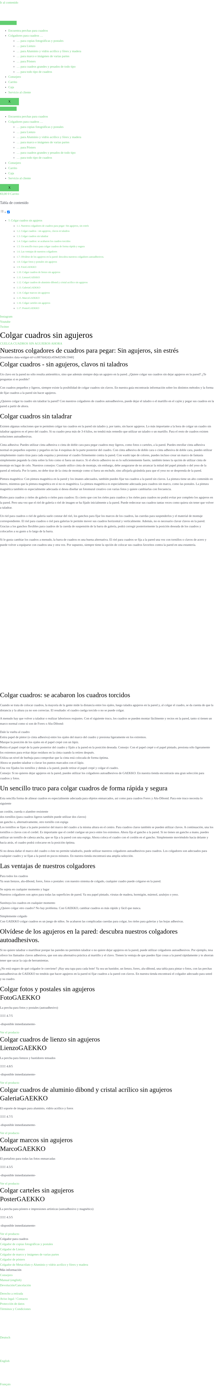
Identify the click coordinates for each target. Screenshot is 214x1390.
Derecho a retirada (11, 1293)
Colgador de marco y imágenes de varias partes (29, 1254)
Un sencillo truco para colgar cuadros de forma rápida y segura (53, 246)
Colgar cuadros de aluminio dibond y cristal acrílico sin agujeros (55, 282)
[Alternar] (8, 212)
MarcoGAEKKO (31, 298)
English (5, 1361)
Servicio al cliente (19, 92)
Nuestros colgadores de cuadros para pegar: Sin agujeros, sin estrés (55, 225)
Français (5, 1384)
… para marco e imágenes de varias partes (43, 56)
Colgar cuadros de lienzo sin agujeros (41, 272)
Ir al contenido (9, 2)
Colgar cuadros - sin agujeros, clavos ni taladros (45, 231)
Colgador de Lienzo (12, 1249)
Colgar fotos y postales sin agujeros (39, 261)
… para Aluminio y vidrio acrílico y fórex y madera (49, 51)
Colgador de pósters (12, 1259)
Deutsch (5, 1337)
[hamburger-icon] (8, 23)
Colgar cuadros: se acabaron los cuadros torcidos (46, 241)
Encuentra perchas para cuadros (28, 30)
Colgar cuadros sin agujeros (26, 220)
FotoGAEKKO (28, 267)
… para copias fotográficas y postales (40, 40)
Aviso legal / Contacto (14, 1298)
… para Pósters (26, 61)
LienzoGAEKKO (31, 277)
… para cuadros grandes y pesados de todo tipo (46, 66)
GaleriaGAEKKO (31, 287)
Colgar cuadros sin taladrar (34, 236)
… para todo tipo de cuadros (34, 71)
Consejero (14, 76)
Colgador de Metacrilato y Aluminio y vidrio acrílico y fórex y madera (44, 1264)
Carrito (12, 82)
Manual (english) (10, 1280)
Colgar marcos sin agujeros (36, 292)
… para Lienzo (26, 46)
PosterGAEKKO (30, 308)
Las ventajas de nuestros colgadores (39, 251)
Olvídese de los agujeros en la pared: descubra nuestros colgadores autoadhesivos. (62, 256)
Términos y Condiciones (15, 1309)
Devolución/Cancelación (15, 1285)
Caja (11, 87)
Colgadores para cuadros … (25, 35)
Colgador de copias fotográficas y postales (26, 1244)
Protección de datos (12, 1303)
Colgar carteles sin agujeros (36, 302)
